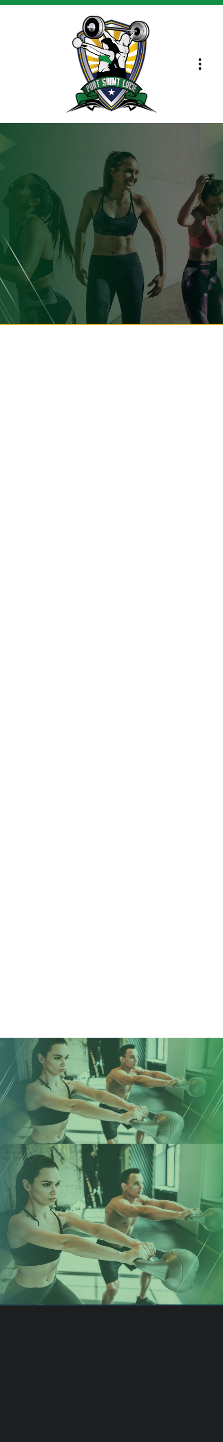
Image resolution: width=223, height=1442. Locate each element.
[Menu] (200, 64)
